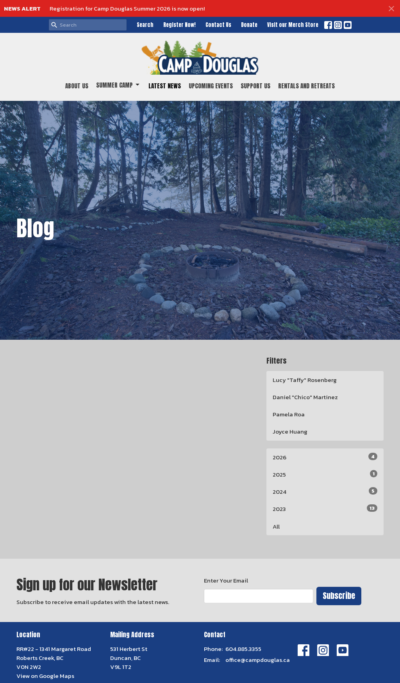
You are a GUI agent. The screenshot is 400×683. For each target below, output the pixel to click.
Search (145, 25)
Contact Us (218, 25)
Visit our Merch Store (292, 25)
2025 (325, 474)
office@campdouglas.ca (257, 659)
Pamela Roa (289, 414)
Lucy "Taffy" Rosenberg (305, 379)
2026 (325, 457)
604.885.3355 (243, 648)
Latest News (164, 85)
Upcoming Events (211, 85)
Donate (249, 25)
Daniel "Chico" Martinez (305, 397)
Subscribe (339, 596)
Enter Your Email (226, 580)
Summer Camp (118, 85)
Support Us (255, 85)
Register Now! (179, 25)
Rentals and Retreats (306, 85)
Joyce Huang (290, 431)
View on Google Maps (45, 675)
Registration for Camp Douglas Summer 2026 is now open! (127, 8)
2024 (325, 491)
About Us (76, 85)
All (276, 526)
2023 (325, 508)
